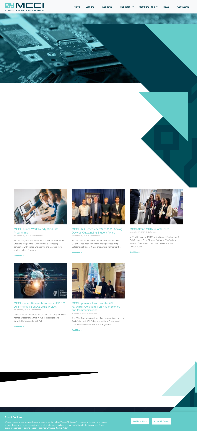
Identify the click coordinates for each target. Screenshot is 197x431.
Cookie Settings (140, 422)
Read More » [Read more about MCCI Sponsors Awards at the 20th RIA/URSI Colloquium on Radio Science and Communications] (77, 329)
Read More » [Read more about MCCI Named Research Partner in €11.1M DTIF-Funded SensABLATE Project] (19, 326)
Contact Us (183, 7)
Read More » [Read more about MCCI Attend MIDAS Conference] (135, 252)
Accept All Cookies (161, 422)
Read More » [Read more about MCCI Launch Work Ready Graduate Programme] (19, 255)
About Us (107, 7)
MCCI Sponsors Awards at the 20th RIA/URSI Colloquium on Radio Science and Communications (96, 307)
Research (125, 7)
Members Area (147, 7)
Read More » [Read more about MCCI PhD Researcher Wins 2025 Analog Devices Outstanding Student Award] (77, 252)
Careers (90, 7)
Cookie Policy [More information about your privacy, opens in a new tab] (62, 428)
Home (77, 7)
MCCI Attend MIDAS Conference (149, 229)
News (166, 7)
